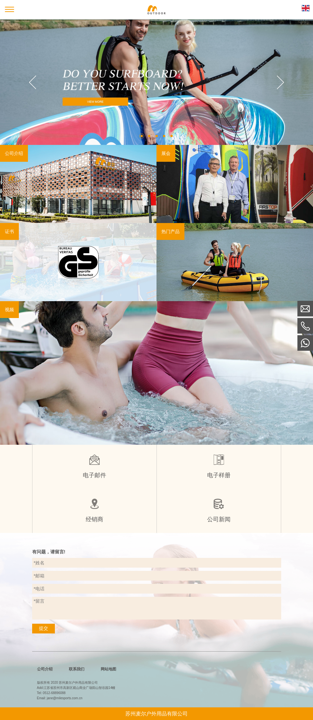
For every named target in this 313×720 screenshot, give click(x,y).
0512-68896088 (54, 693)
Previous (32, 82)
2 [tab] (149, 136)
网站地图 (108, 669)
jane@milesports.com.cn (64, 698)
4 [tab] (164, 136)
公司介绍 (45, 669)
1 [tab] (142, 136)
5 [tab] (171, 136)
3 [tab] (157, 136)
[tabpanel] (156, 82)
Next (280, 82)
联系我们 (76, 669)
